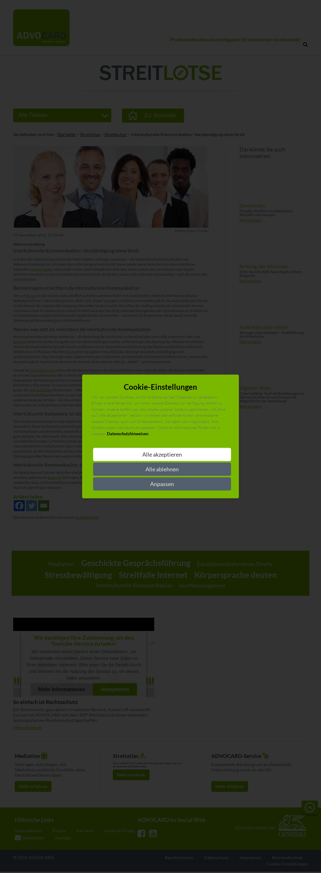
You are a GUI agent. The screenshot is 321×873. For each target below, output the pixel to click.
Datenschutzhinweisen (127, 433)
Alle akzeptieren (162, 454)
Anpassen (162, 484)
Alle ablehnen (162, 469)
